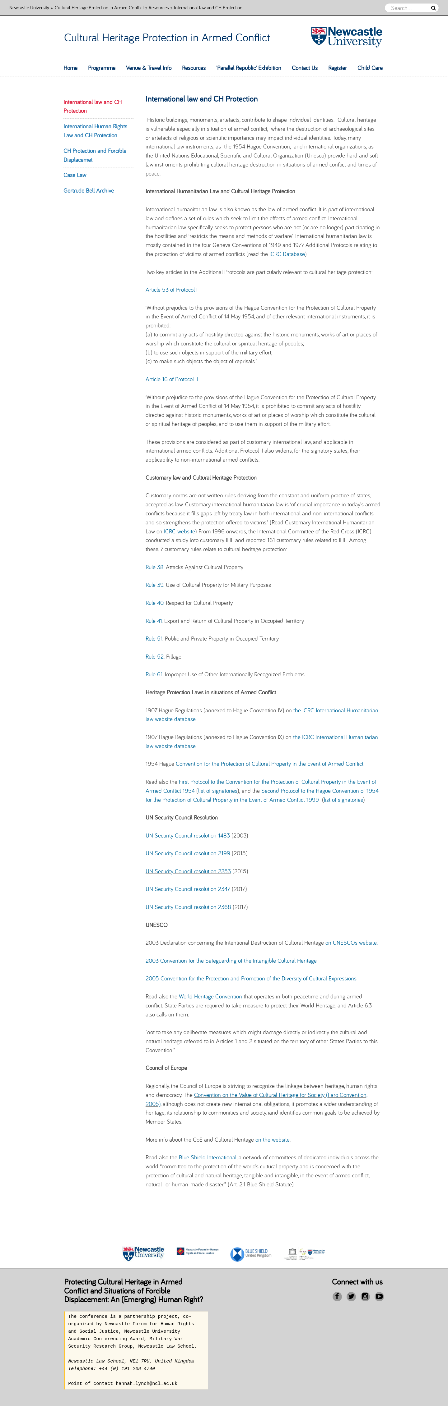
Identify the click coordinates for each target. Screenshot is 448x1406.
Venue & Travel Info (148, 67)
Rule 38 (154, 567)
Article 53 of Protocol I (172, 289)
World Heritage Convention (210, 996)
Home (70, 67)
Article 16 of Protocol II (172, 379)
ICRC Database (287, 254)
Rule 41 (154, 620)
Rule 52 (155, 656)
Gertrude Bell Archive (88, 190)
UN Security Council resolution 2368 (188, 907)
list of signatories (217, 790)
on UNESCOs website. (351, 942)
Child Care (370, 67)
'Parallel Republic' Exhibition (248, 67)
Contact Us (305, 67)
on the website (272, 1139)
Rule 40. (155, 602)
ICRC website (179, 531)
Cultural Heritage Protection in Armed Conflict (99, 7)
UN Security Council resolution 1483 (188, 835)
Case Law (74, 175)
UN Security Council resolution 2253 (188, 871)
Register (337, 67)
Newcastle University (29, 7)
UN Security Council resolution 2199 (188, 853)
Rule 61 (154, 674)
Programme (101, 67)
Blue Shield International (207, 1157)
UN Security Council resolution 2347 (188, 888)
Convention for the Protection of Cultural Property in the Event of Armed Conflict (269, 763)
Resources (159, 7)
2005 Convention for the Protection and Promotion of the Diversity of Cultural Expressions (251, 978)
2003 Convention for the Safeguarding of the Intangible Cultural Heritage (231, 960)
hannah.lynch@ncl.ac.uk (146, 1384)
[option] (143, 1254)
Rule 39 (154, 584)
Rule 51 (154, 638)
